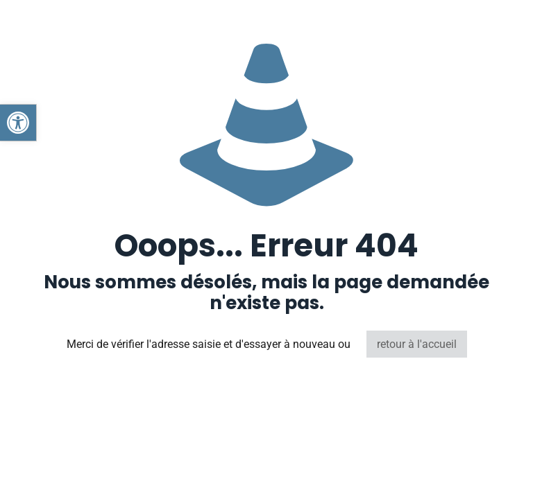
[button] (18, 123)
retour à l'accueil (417, 344)
